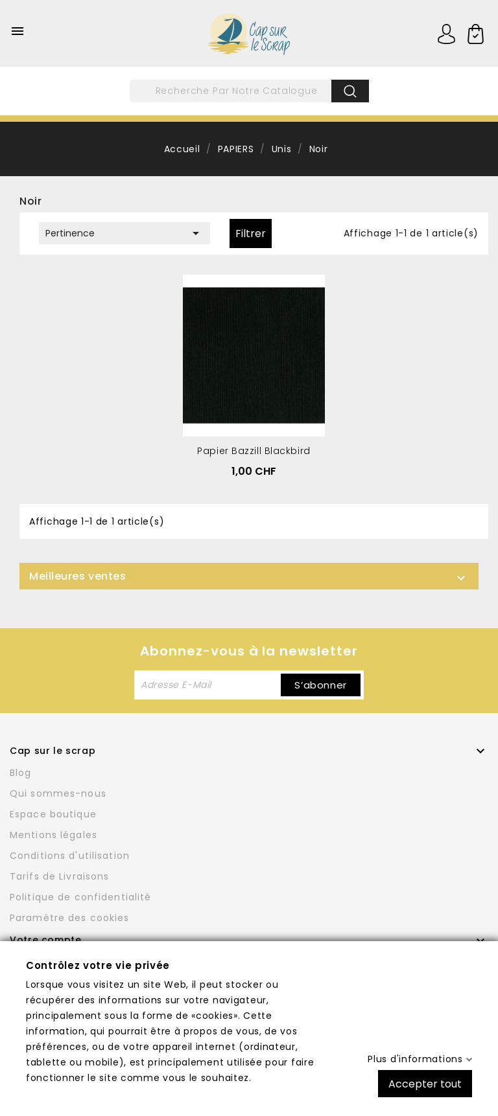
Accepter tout (425, 1083)
